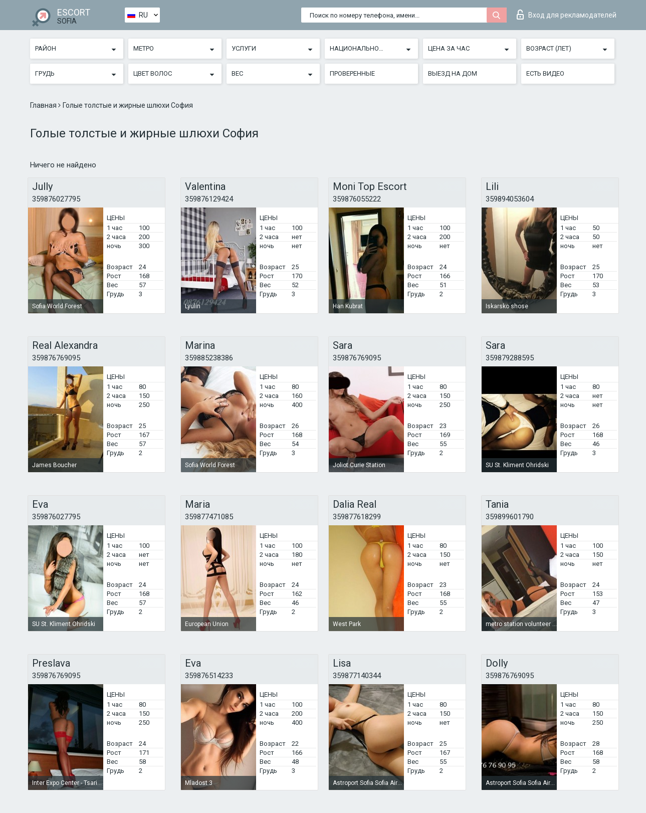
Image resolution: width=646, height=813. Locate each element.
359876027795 (56, 199)
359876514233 (209, 675)
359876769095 (56, 357)
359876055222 (357, 199)
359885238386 (209, 357)
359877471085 (209, 516)
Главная (44, 105)
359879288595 (510, 357)
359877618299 (357, 516)
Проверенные (352, 73)
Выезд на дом (452, 73)
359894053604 (510, 199)
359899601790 (510, 516)
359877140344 (357, 675)
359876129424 (209, 199)
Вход (566, 14)
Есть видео (545, 73)
